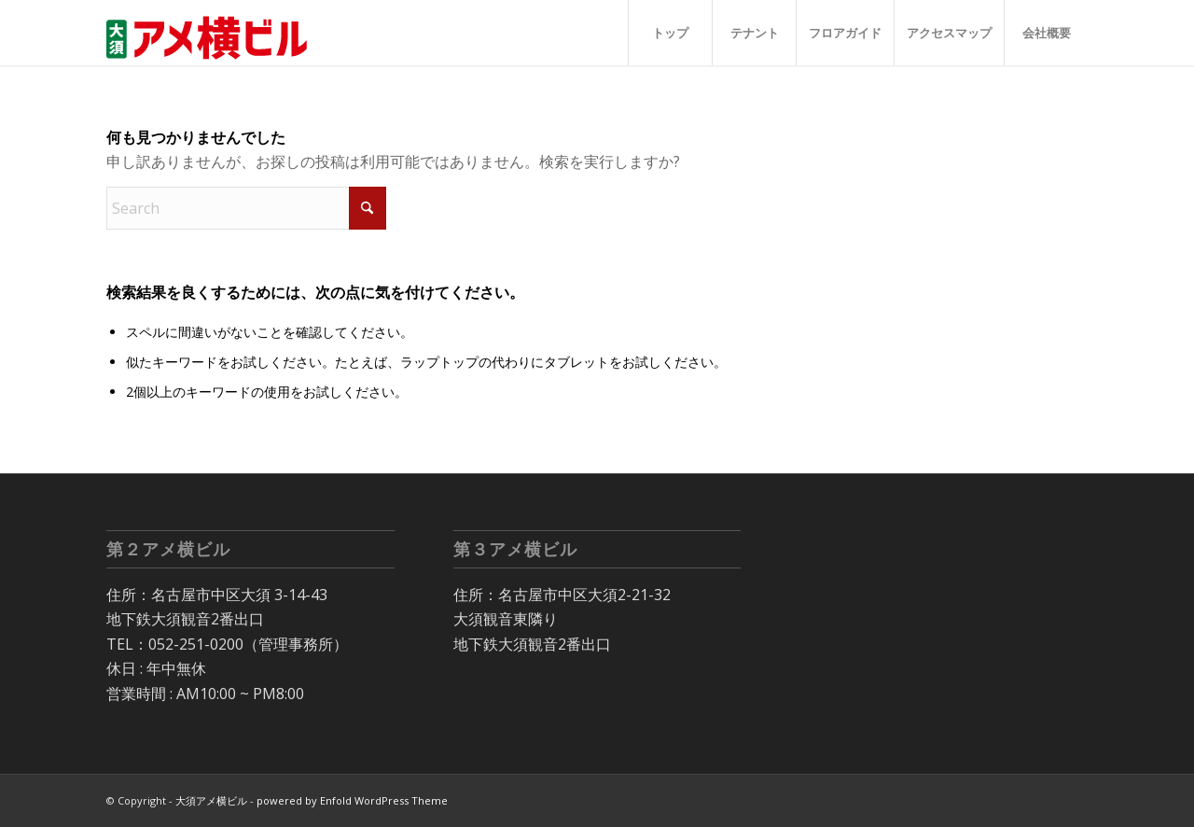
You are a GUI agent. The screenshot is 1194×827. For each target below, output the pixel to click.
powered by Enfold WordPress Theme (352, 800)
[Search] (246, 208)
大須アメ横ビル (211, 800)
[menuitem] (670, 32)
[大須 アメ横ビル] (212, 32)
